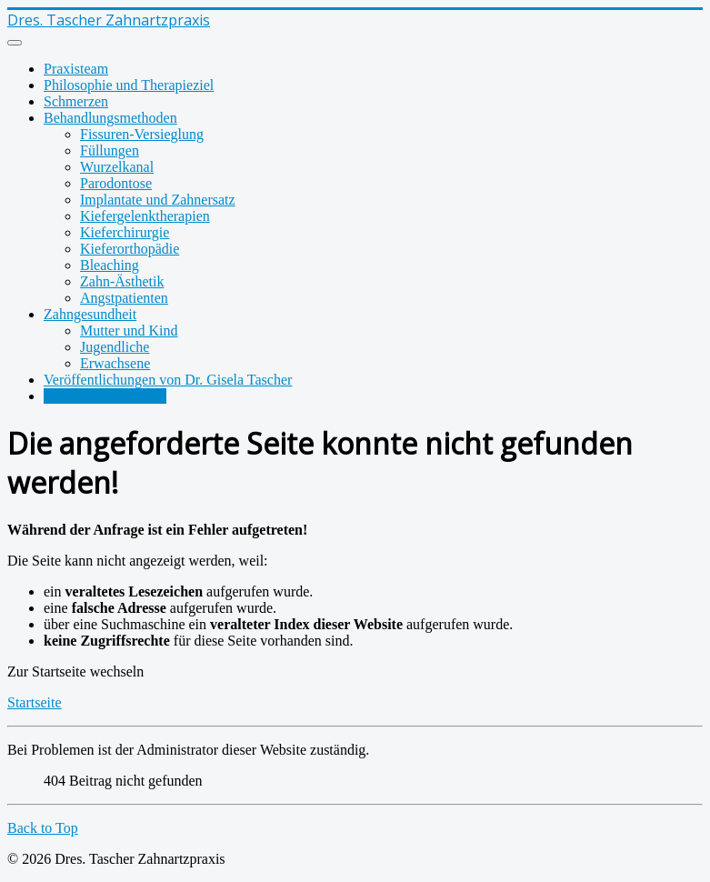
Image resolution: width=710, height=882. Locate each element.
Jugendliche (114, 347)
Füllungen (109, 150)
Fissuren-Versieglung (142, 134)
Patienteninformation (105, 396)
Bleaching (109, 265)
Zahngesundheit (90, 314)
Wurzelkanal (117, 167)
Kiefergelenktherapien (145, 216)
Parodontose (116, 183)
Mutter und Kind (129, 330)
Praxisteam (76, 68)
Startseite (34, 702)
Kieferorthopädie (129, 248)
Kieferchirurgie (124, 232)
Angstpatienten (124, 298)
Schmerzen (76, 101)
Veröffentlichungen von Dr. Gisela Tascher (168, 379)
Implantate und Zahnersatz (157, 199)
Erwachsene (115, 363)
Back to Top (42, 828)
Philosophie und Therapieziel (129, 85)
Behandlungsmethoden (110, 117)
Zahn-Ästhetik (122, 281)
